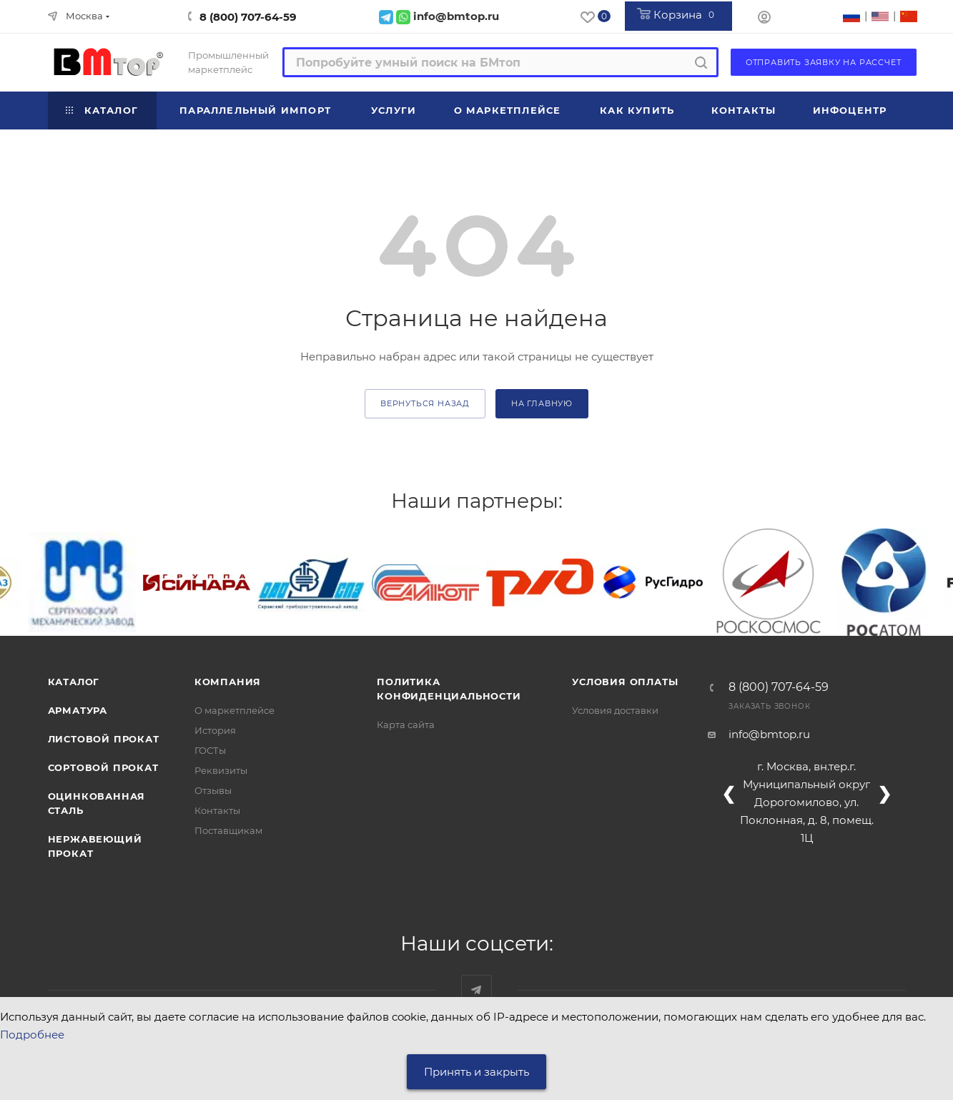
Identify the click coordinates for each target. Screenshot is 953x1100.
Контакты (217, 810)
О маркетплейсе (234, 710)
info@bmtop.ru (769, 734)
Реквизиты (220, 770)
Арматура (77, 710)
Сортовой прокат (103, 767)
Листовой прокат (103, 739)
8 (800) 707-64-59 (248, 17)
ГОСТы (210, 750)
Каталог (74, 681)
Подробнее (32, 1034)
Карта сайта (406, 724)
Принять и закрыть (476, 1072)
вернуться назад (425, 403)
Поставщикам (228, 830)
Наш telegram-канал (476, 990)
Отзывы (213, 790)
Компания (227, 681)
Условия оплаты (625, 681)
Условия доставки (615, 710)
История (215, 730)
